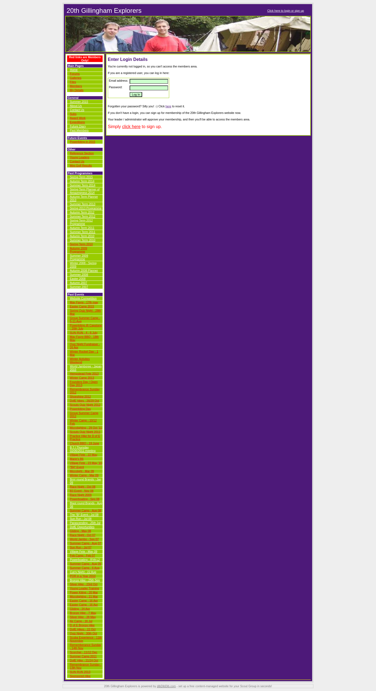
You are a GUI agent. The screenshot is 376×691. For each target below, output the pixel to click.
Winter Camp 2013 (82, 377)
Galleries (75, 77)
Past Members (79, 130)
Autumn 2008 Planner (84, 270)
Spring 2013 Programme (86, 208)
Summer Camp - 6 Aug (84, 567)
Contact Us (77, 109)
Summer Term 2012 (82, 216)
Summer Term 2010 (82, 240)
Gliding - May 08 (80, 531)
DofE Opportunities (82, 526)
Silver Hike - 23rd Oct (83, 584)
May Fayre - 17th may (84, 302)
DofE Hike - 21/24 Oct (84, 660)
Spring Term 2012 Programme (81, 222)
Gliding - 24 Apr (80, 608)
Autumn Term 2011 (82, 227)
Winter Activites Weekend (80, 360)
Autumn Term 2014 (82, 181)
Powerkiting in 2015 (82, 141)
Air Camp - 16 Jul (81, 621)
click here (131, 126)
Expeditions (77, 122)
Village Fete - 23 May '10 (86, 463)
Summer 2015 (79, 101)
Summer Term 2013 (82, 204)
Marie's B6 (76, 458)
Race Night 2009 (80, 495)
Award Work (78, 118)
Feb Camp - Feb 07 (82, 555)
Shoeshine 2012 (80, 396)
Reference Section (82, 153)
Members (76, 86)
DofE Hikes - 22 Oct (83, 629)
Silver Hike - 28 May (83, 617)
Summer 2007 (79, 286)
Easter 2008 (77, 278)
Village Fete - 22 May (83, 454)
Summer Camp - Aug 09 (85, 563)
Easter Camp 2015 (82, 306)
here (168, 106)
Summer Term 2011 (82, 232)
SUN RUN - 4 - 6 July (83, 332)
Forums (75, 73)
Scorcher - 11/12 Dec (83, 652)
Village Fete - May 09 (83, 551)
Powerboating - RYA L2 (85, 559)
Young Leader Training (84, 588)
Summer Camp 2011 (83, 656)
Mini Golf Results (81, 165)
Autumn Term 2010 (82, 236)
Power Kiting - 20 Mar (84, 592)
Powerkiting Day (80, 409)
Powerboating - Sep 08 (84, 499)
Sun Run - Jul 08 (80, 518)
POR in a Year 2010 (83, 576)
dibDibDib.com (166, 686)
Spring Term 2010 (81, 244)
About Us (76, 105)
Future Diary (78, 126)
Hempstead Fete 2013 (84, 373)
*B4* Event (77, 467)
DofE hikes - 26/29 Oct (84, 400)
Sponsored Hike (80, 676)
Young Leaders (79, 157)
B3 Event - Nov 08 (81, 490)
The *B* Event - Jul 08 (84, 514)
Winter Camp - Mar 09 (84, 475)
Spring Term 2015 (81, 177)
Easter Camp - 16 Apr (84, 600)
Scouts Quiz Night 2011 (85, 431)
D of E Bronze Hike (82, 625)
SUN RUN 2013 (80, 672)
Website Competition (83, 298)
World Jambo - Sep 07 (84, 539)
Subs (73, 114)
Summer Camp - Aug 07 (85, 543)
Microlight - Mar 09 (82, 471)
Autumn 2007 (78, 282)
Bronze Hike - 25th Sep (85, 580)
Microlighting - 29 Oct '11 (86, 427)
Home (73, 69)
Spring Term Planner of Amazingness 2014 (85, 191)
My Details (76, 90)
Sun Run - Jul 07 (80, 547)
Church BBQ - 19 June (84, 443)
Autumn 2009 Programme (78, 250)
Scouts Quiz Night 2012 (85, 404)
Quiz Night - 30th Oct (83, 633)
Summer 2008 (79, 274)
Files (73, 82)
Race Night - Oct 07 (83, 535)
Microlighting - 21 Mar (84, 596)
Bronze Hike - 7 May (83, 613)
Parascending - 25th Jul (85, 522)
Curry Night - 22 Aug (83, 572)
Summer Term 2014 (82, 185)
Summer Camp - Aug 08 (85, 510)
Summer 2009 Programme (79, 257)
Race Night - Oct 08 (83, 486)
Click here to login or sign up (285, 10)
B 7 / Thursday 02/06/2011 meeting (83, 449)
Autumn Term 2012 (82, 212)
